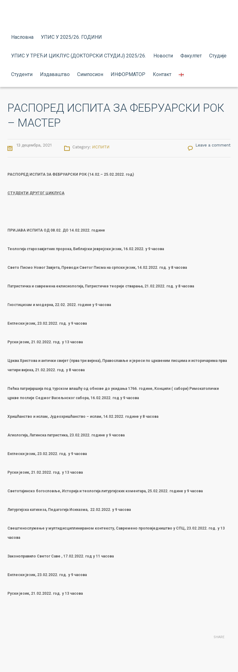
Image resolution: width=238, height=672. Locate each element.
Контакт (162, 74)
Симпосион (90, 74)
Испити (101, 147)
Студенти (22, 74)
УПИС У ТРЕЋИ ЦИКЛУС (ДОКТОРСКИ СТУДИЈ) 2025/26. (78, 56)
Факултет (191, 56)
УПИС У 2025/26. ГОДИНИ (71, 37)
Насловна (22, 37)
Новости (163, 56)
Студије (218, 56)
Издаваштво (55, 74)
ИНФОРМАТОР (128, 74)
